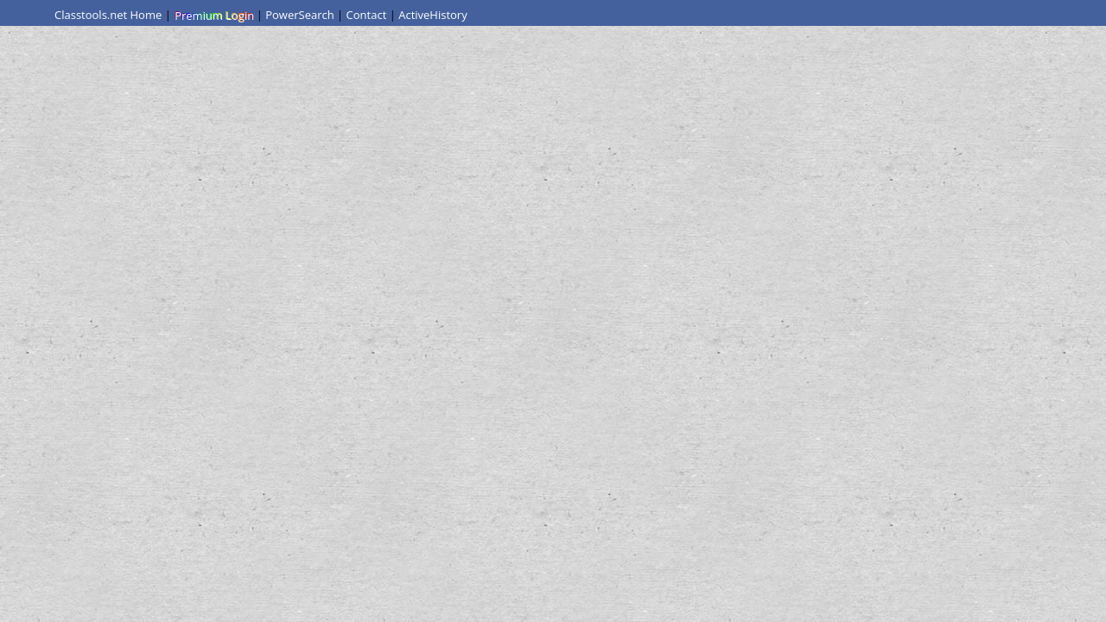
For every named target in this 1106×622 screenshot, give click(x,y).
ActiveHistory (432, 14)
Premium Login (213, 14)
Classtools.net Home (108, 14)
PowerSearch (299, 14)
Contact (366, 14)
